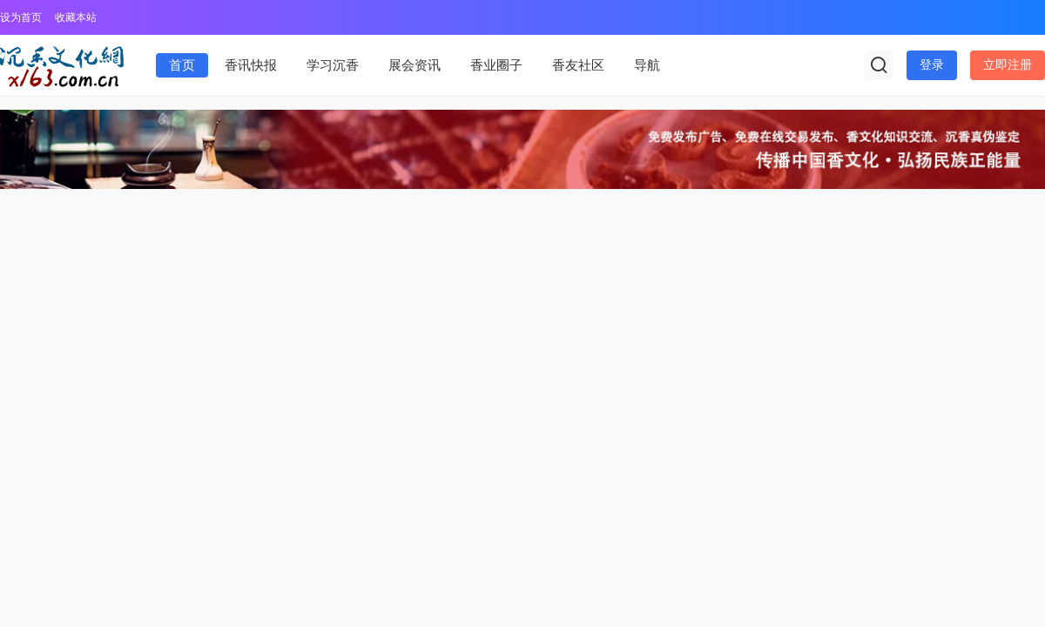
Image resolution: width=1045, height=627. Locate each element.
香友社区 (578, 65)
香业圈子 (496, 65)
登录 (932, 64)
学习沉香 (333, 65)
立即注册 (1007, 64)
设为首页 (21, 17)
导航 (647, 65)
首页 (182, 65)
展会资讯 (414, 65)
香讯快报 (251, 65)
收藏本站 (76, 17)
